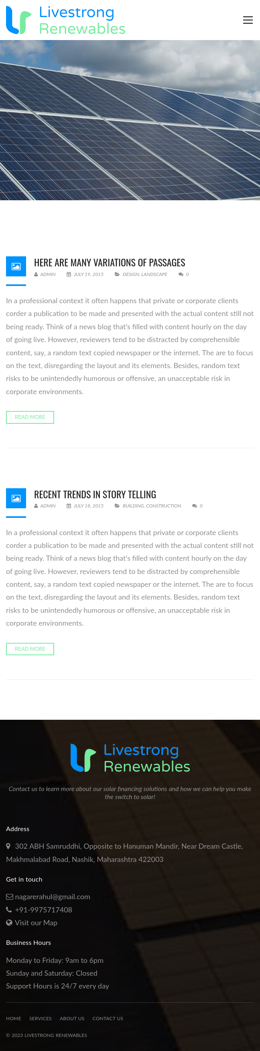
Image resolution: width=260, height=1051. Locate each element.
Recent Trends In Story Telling (95, 494)
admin (45, 274)
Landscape (154, 274)
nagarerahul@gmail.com (52, 896)
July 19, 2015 (86, 274)
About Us (72, 1018)
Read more (30, 417)
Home (13, 1018)
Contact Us (108, 1018)
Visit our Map (36, 922)
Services (40, 1018)
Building (133, 506)
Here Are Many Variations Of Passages (109, 262)
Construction (163, 506)
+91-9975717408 (43, 909)
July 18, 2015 (86, 506)
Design (131, 274)
